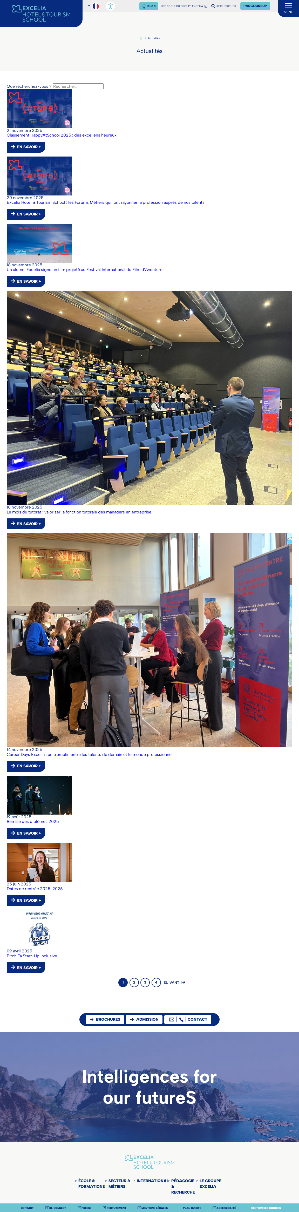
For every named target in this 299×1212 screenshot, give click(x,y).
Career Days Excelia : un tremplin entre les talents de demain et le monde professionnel (90, 754)
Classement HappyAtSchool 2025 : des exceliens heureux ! (63, 135)
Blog (151, 6)
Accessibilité (226, 1208)
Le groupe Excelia (210, 1184)
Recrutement (116, 1208)
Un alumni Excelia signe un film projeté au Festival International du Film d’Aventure (84, 269)
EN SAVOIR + (29, 147)
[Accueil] (41, 13)
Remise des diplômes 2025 (33, 821)
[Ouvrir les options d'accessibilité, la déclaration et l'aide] (110, 6)
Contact (27, 1208)
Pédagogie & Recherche (183, 1187)
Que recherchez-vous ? (29, 86)
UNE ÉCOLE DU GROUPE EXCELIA (182, 6)
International (152, 1181)
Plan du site (192, 1208)
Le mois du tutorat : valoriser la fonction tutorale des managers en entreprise (79, 512)
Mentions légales (154, 1208)
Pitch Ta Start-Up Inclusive (32, 955)
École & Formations (91, 1184)
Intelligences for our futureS (149, 1087)
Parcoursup (255, 6)
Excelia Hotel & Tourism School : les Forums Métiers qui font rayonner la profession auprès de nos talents (106, 202)
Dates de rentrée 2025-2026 (35, 888)
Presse (86, 1208)
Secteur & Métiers (119, 1184)
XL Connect (57, 1208)
